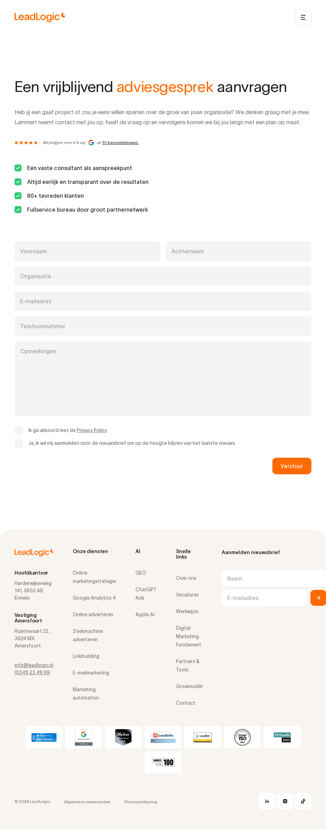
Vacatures (187, 595)
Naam (234, 578)
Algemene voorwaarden (87, 801)
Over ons (186, 578)
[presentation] (67, 466)
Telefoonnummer (42, 326)
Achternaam (187, 251)
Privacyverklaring (140, 801)
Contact (185, 703)
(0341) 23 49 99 (32, 672)
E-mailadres (35, 301)
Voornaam (33, 251)
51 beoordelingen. (120, 142)
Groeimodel (189, 686)
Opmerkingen (38, 351)
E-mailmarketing (91, 673)
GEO (140, 573)
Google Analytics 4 (94, 598)
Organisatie (35, 276)
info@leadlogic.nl (34, 665)
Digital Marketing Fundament (188, 636)
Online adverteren (93, 614)
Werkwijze (187, 611)
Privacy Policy (92, 430)
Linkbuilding (86, 656)
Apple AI (145, 614)
